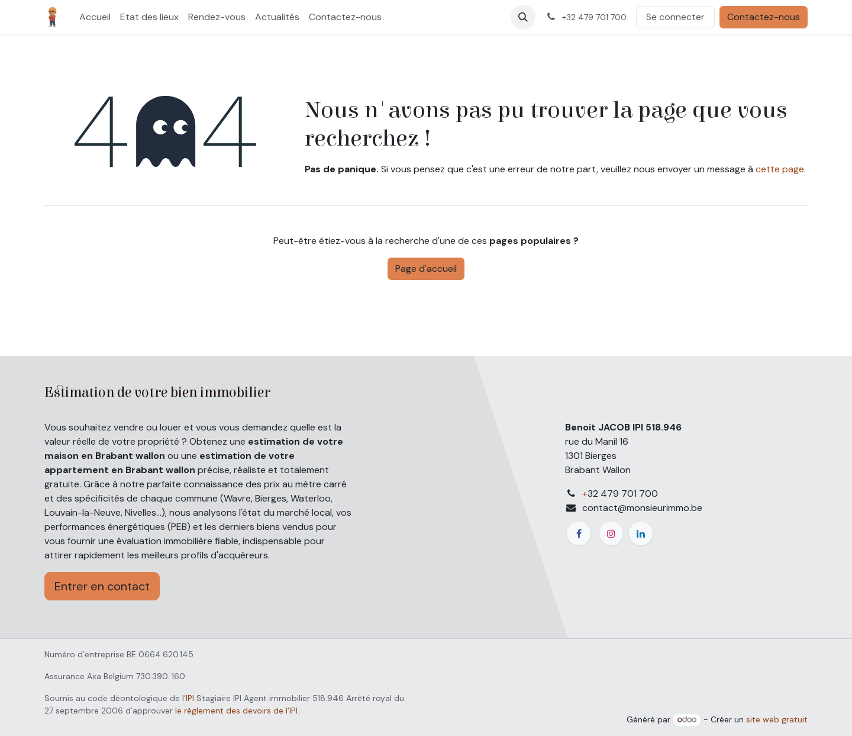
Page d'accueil (426, 268)
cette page (780, 169)
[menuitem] (95, 17)
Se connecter (675, 17)
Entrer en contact (102, 586)
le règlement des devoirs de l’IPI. (237, 710)
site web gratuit (777, 719)
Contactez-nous (763, 17)
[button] (523, 17)
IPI (190, 698)
